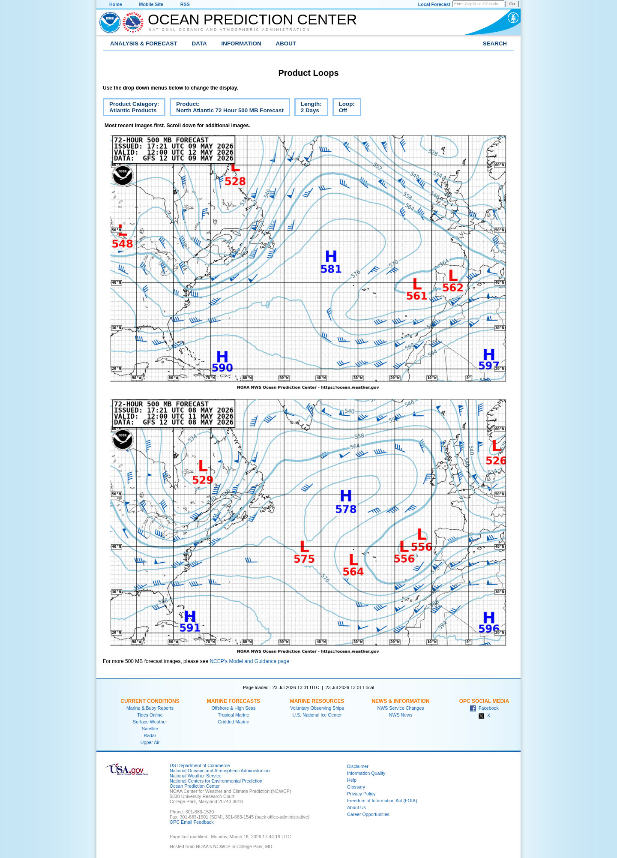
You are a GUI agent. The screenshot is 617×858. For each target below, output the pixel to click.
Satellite (150, 728)
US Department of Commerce (200, 765)
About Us (356, 807)
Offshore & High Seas (234, 708)
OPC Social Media (484, 701)
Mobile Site (151, 4)
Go (512, 4)
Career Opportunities (368, 814)
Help (351, 780)
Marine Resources (317, 701)
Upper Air (150, 742)
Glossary (356, 786)
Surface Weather (150, 721)
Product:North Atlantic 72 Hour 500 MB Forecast (227, 108)
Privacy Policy (361, 793)
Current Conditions (149, 701)
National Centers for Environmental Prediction (216, 780)
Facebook (484, 708)
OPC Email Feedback (191, 822)
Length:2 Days (308, 108)
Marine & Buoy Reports (150, 708)
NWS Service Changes (400, 708)
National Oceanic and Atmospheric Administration (230, 29)
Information (241, 43)
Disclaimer (357, 766)
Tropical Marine (233, 714)
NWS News (400, 714)
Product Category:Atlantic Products (131, 108)
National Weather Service (196, 775)
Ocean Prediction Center (252, 19)
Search (495, 43)
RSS (185, 4)
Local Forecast (434, 4)
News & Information (400, 701)
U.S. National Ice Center (317, 714)
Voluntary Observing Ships (317, 708)
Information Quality (366, 773)
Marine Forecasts (234, 701)
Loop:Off (343, 108)
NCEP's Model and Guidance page (249, 661)
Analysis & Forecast (143, 43)
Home (115, 4)
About (286, 43)
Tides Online (149, 714)
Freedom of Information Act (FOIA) (382, 800)
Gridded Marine (233, 721)
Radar (150, 735)
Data (199, 43)
